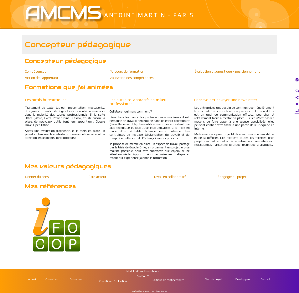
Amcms (62, 12)
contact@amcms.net (141, 291)
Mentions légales (159, 291)
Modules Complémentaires (142, 271)
